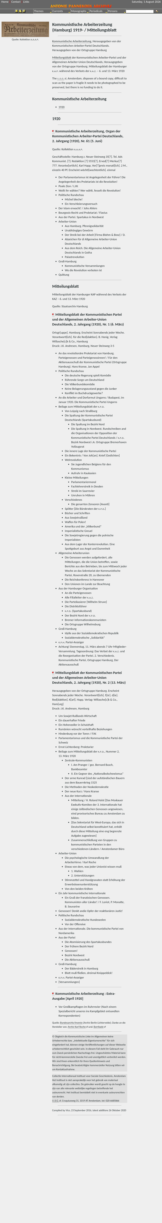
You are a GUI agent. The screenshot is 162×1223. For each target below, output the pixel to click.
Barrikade (98, 1026)
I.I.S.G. (55, 1100)
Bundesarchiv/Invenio (71, 1022)
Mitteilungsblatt (61, 57)
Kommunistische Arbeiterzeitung (71, 41)
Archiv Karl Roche (77, 1026)
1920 (62, 107)
